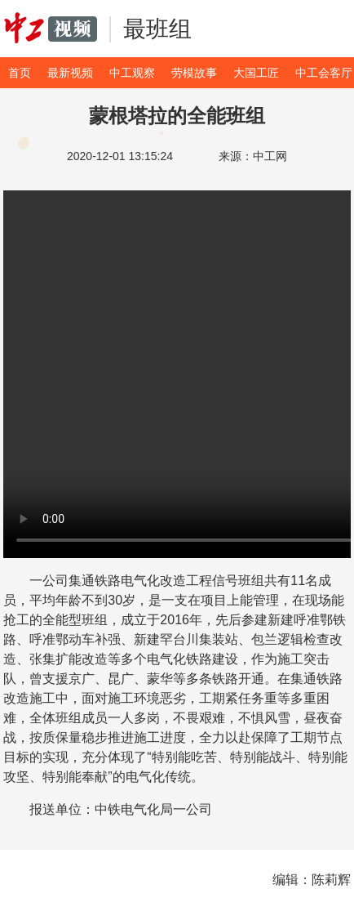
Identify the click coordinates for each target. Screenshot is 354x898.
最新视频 (70, 72)
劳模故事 (194, 72)
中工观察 (132, 72)
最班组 (157, 29)
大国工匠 (256, 72)
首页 (19, 72)
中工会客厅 (323, 72)
